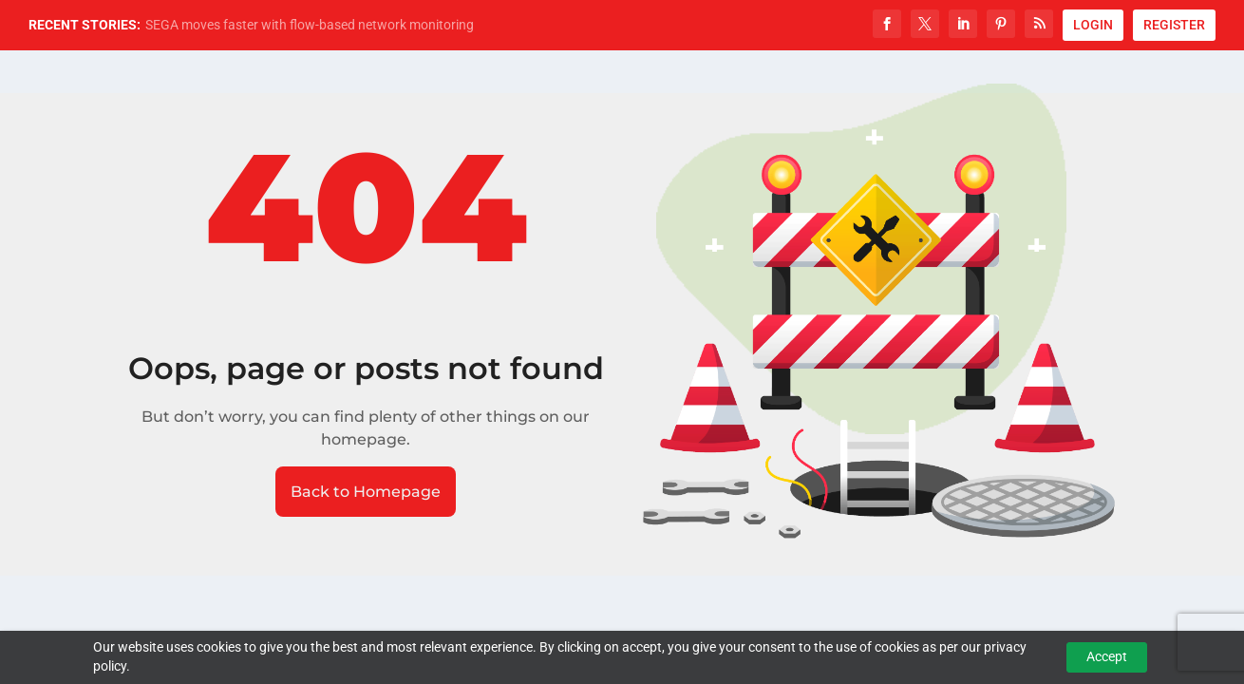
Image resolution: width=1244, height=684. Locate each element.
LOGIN (1093, 24)
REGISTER (1174, 24)
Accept (1106, 656)
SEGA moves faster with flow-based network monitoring (309, 24)
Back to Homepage (366, 492)
